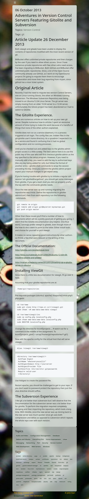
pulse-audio (19, 478)
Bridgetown (19, 495)
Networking (30, 443)
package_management (38, 475)
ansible (45, 456)
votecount (62, 482)
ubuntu (45, 482)
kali (52, 465)
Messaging (20, 443)
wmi (22, 485)
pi (63, 475)
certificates (45, 459)
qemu (36, 478)
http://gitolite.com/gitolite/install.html (32, 250)
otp (53, 472)
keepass (66, 465)
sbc (41, 478)
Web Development (23, 446)
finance (40, 462)
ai (40, 456)
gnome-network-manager (30, 465)
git (67, 462)
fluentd (54, 462)
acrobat (18, 456)
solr (50, 478)
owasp (58, 472)
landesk (23, 469)
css (60, 459)
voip (55, 482)
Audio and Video (22, 436)
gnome (18, 465)
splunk (60, 478)
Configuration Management (40, 436)
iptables (46, 465)
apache (51, 456)
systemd (18, 482)
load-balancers (40, 469)
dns (71, 459)
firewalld (47, 462)
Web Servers (36, 446)
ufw (51, 482)
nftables (34, 472)
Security (45, 443)
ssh (66, 478)
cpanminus (54, 459)
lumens (49, 469)
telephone (26, 482)
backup (58, 456)
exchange (26, 462)
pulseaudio (28, 478)
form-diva (61, 462)
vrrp (17, 485)
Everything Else (38, 439)
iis (40, 465)
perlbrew (58, 475)
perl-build (50, 475)
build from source (21, 459)
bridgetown (66, 456)
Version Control (56, 443)
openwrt (47, 472)
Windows (46, 446)
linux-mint (31, 469)
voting (69, 482)
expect (34, 462)
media (55, 469)
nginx (41, 472)
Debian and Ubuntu (23, 439)
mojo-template (64, 469)
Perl (38, 443)
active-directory (27, 456)
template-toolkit (36, 482)
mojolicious (19, 472)
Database (56, 436)
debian (66, 459)
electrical (18, 462)
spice (54, 478)
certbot (38, 459)
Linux (65, 439)
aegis (35, 456)
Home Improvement (53, 439)
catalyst (31, 459)
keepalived (58, 465)
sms (45, 478)
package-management (22, 475)
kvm (17, 469)
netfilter (27, 472)
